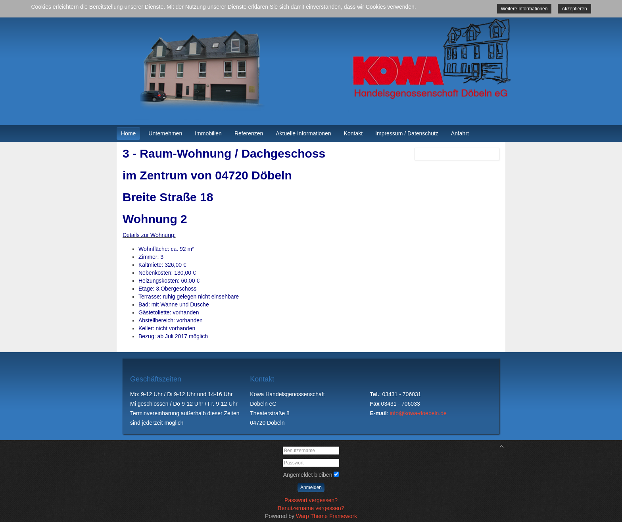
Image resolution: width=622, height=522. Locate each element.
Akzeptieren (574, 9)
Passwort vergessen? (311, 500)
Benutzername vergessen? (311, 508)
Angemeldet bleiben (307, 475)
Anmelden (311, 487)
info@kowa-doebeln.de (418, 413)
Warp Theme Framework (326, 516)
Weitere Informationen (524, 9)
